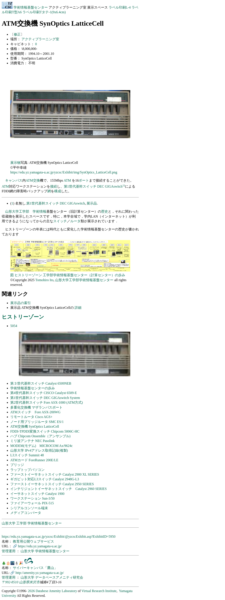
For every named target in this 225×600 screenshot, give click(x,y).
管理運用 (9, 551)
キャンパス (13, 180)
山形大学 (28, 551)
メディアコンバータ (25, 513)
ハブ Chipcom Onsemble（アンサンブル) (40, 436)
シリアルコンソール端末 (29, 508)
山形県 (24, 582)
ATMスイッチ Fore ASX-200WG (35, 412)
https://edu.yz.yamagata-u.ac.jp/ (40, 546)
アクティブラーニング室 (40, 39)
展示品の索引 (20, 303)
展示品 (92, 203)
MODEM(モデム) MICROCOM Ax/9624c (41, 446)
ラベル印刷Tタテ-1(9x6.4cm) (44, 12)
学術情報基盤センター (25, 7)
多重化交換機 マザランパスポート (36, 407)
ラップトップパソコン (27, 470)
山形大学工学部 (17, 211)
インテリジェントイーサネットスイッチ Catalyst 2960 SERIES (58, 489)
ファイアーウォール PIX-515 (32, 503)
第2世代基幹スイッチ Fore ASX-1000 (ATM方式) (46, 402)
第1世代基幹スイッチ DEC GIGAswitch (93, 186)
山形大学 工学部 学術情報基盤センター (32, 523)
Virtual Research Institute (98, 591)
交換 (36, 180)
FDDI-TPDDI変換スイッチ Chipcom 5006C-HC (45, 431)
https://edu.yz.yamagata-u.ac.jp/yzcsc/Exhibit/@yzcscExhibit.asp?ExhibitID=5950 (59, 536)
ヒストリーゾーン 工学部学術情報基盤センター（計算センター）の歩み (70, 275)
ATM (29, 180)
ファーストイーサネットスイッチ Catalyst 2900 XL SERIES (54, 474)
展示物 (15, 162)
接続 (53, 186)
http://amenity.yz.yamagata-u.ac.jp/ (39, 573)
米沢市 (34, 582)
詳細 (78, 307)
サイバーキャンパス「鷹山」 (35, 568)
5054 (13, 326)
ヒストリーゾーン (23, 317)
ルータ (75, 221)
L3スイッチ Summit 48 (27, 455)
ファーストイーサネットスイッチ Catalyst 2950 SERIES (52, 484)
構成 (57, 191)
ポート (84, 180)
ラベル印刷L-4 (120, 7)
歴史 (104, 211)
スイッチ (60, 221)
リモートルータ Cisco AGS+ (31, 417)
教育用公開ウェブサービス (33, 541)
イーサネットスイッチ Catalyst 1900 (37, 494)
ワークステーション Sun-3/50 (32, 498)
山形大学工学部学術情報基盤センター (84, 280)
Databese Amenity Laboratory (56, 591)
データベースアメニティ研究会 (59, 577)
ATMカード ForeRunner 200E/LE (34, 460)
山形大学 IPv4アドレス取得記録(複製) (39, 450)
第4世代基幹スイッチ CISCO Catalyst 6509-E (43, 393)
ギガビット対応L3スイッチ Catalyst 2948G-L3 (44, 479)
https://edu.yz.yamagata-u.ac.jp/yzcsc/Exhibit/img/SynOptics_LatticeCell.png (63, 172)
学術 (36, 211)
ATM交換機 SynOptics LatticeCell (34, 426)
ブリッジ (17, 465)
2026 (31, 591)
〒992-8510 (10, 582)
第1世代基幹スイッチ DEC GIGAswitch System (45, 398)
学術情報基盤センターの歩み (32, 388)
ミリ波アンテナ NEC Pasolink (32, 441)
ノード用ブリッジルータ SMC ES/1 (37, 422)
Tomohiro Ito (44, 280)
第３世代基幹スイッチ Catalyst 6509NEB (40, 383)
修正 (17, 34)
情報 (42, 211)
